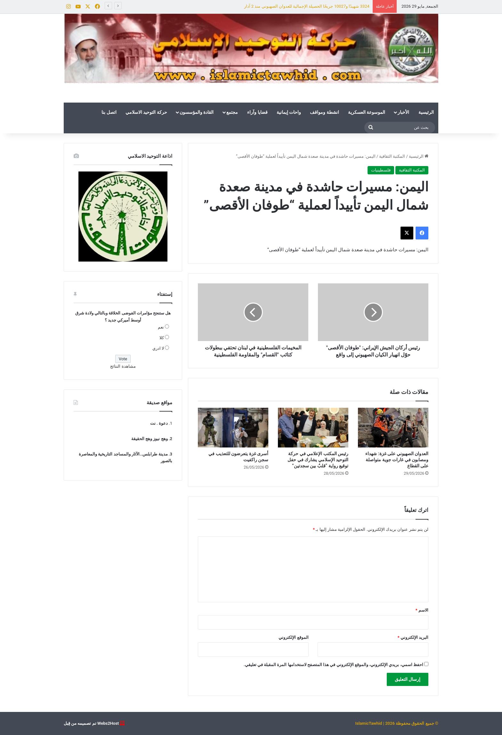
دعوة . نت (159, 423)
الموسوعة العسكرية (366, 112)
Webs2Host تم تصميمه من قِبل (91, 723)
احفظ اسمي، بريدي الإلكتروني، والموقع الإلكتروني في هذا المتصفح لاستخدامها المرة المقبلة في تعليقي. (333, 664)
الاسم (422, 610)
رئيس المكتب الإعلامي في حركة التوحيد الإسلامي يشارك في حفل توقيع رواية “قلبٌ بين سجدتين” (317, 459)
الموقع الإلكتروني (293, 637)
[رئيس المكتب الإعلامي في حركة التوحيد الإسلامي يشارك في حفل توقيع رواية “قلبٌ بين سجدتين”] (313, 427)
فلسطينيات (381, 170)
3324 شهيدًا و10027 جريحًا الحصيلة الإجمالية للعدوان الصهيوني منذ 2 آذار (306, 6)
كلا (161, 337)
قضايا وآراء (257, 112)
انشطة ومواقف (324, 112)
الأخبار (403, 112)
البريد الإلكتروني (413, 637)
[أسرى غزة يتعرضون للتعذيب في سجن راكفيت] (233, 427)
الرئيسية (426, 112)
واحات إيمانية (289, 112)
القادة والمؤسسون (197, 112)
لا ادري (158, 348)
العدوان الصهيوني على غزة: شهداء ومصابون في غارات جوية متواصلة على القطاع (396, 459)
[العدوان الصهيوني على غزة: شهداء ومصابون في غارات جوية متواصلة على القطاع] (393, 427)
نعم (161, 327)
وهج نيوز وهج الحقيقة (149, 438)
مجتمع (232, 112)
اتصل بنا (108, 112)
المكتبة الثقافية (392, 156)
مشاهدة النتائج (122, 366)
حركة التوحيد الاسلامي (146, 112)
